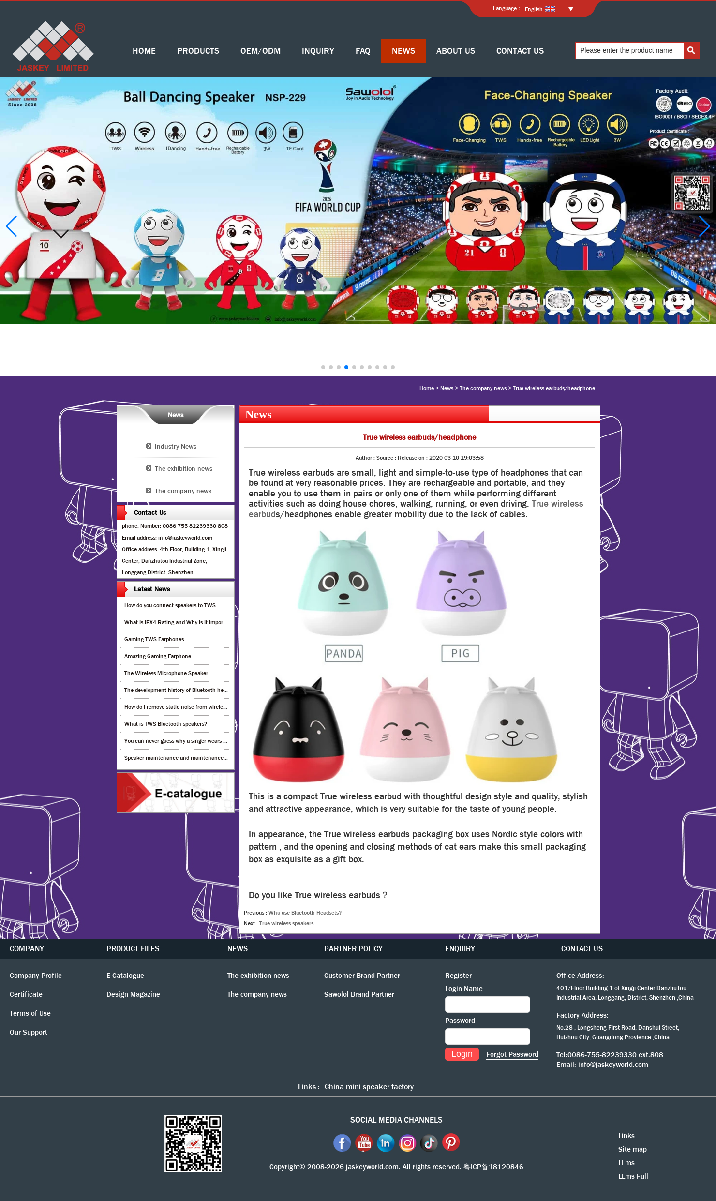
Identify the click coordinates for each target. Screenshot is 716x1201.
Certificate (26, 994)
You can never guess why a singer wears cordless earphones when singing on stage (225, 741)
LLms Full (633, 1176)
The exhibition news (183, 468)
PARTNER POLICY (353, 949)
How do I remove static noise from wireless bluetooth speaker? (200, 707)
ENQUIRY (460, 949)
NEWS (403, 51)
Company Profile (36, 975)
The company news (483, 388)
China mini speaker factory (369, 1086)
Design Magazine (133, 994)
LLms (626, 1163)
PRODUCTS (198, 51)
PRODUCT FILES (132, 949)
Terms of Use (30, 1013)
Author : (366, 458)
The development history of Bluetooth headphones (185, 690)
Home (426, 388)
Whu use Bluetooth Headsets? (305, 912)
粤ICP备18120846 (493, 1166)
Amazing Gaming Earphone (157, 656)
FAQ (363, 51)
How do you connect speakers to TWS (170, 605)
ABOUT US (455, 51)
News (446, 388)
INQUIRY (318, 51)
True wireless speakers (286, 923)
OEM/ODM (260, 51)
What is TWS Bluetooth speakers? (165, 724)
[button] (323, 367)
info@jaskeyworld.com (613, 1064)
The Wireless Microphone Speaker (166, 673)
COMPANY (27, 949)
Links (626, 1136)
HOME (144, 51)
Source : (387, 458)
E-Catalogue (125, 975)
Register (458, 975)
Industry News (175, 446)
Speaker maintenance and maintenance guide (181, 758)
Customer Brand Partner (362, 975)
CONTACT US (520, 51)
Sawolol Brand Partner (359, 994)
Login (462, 1054)
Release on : (413, 458)
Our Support (28, 1032)
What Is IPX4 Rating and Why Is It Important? (180, 622)
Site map (632, 1149)
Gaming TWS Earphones (154, 639)
